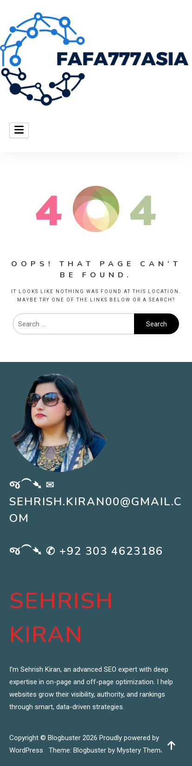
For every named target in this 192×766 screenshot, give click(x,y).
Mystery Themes (142, 750)
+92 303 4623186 (111, 551)
